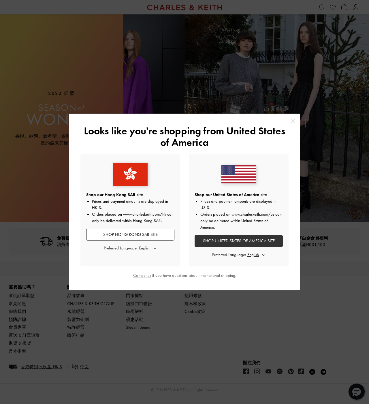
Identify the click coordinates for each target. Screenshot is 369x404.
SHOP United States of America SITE (239, 240)
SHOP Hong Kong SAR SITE (130, 234)
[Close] (293, 120)
